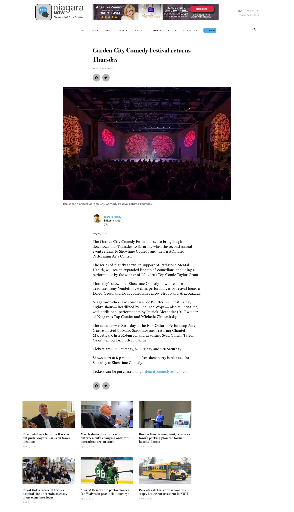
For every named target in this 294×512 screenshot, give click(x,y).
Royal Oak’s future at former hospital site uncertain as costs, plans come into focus (44, 494)
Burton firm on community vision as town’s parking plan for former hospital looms (164, 438)
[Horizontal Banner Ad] (156, 12)
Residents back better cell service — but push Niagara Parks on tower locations (48, 438)
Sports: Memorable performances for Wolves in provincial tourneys (105, 492)
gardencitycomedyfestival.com (164, 372)
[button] (254, 30)
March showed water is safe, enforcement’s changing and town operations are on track (105, 438)
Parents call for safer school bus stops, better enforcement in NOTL (164, 492)
